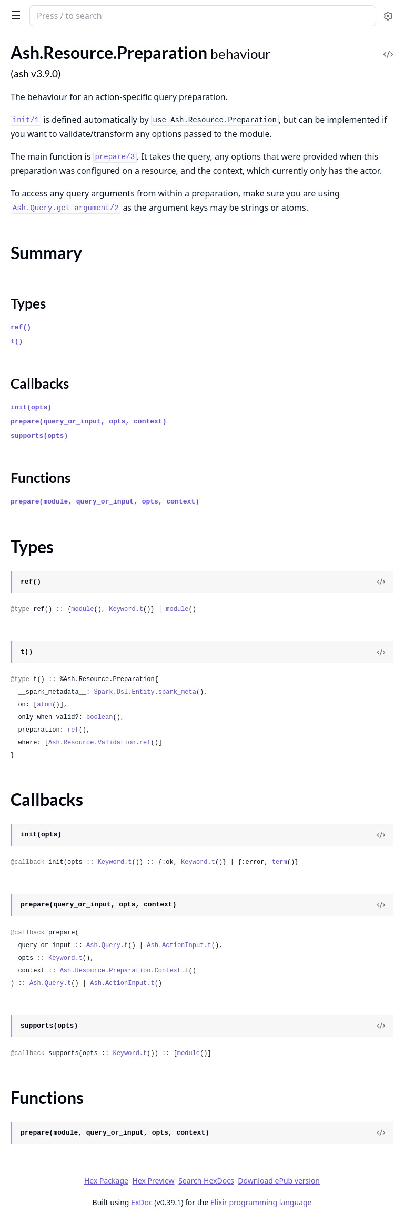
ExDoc (142, 1202)
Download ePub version (279, 1181)
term (279, 862)
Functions (40, 478)
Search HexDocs (206, 1181)
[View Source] (381, 582)
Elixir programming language (260, 1202)
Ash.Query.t (107, 945)
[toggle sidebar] (14, 14)
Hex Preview (154, 1181)
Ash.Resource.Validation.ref (99, 742)
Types (28, 303)
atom (44, 704)
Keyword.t (126, 609)
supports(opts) (39, 436)
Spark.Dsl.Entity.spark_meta (145, 692)
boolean (99, 717)
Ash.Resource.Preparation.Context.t (124, 970)
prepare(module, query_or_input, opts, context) (105, 502)
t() (17, 342)
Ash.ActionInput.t (179, 945)
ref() (21, 327)
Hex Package (106, 1181)
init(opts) (31, 407)
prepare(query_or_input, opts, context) (88, 422)
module (82, 609)
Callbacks (40, 383)
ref (73, 730)
